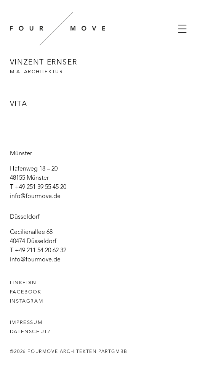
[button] (182, 29)
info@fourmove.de (35, 196)
